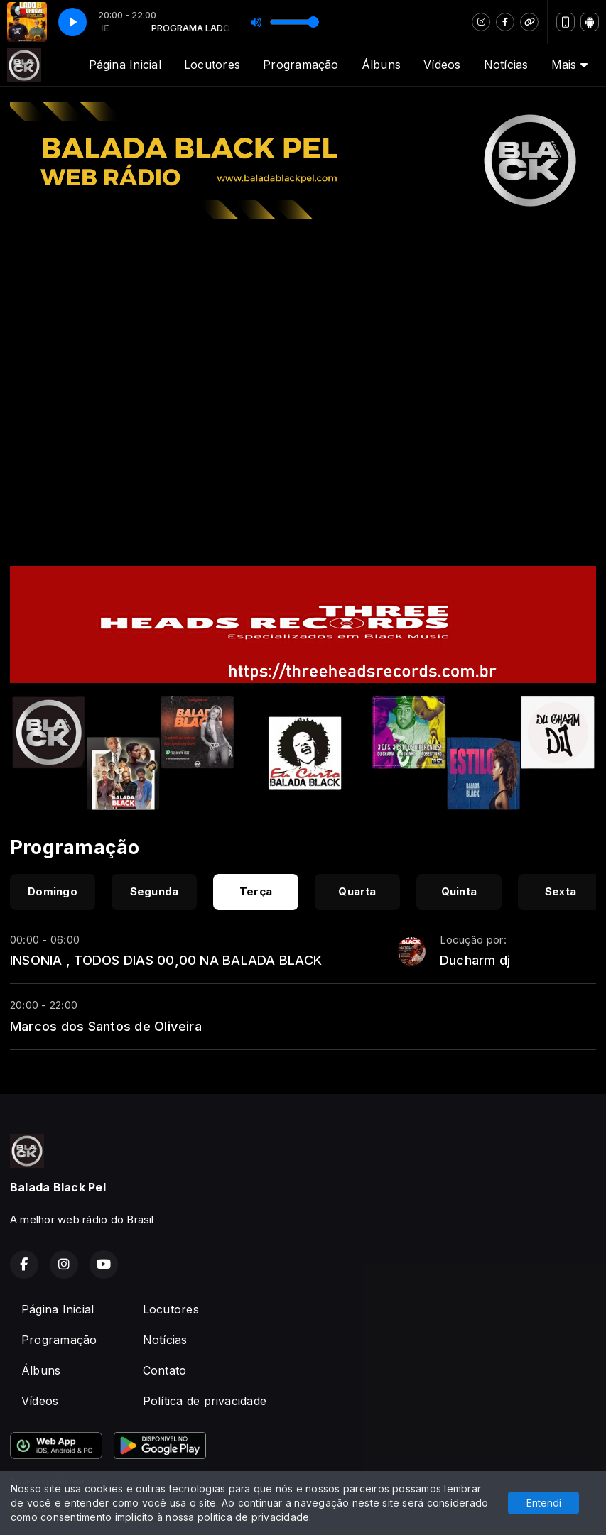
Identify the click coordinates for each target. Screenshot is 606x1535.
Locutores (212, 65)
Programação (301, 65)
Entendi (543, 1503)
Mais (569, 65)
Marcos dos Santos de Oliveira (106, 1026)
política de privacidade (254, 1517)
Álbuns (381, 65)
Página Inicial (125, 65)
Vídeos (441, 65)
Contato (165, 1370)
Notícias (506, 65)
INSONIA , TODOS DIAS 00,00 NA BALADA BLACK (166, 960)
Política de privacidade (205, 1401)
